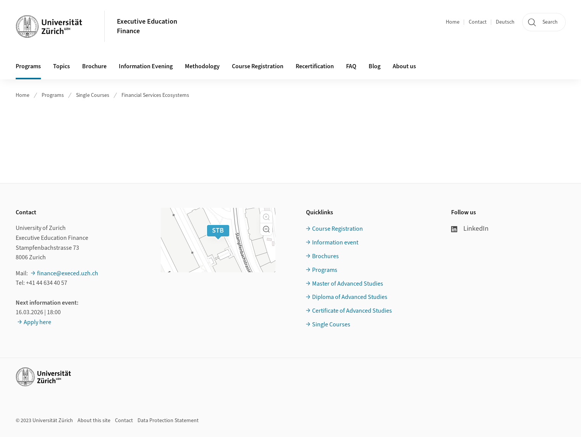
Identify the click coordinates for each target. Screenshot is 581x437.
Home (453, 22)
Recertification (315, 66)
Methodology (202, 66)
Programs (53, 95)
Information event (335, 242)
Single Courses (92, 95)
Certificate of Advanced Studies (352, 311)
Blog (374, 66)
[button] (266, 217)
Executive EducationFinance (147, 26)
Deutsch (505, 22)
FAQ (351, 66)
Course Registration (257, 66)
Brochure (94, 66)
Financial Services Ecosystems (155, 95)
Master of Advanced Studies (347, 284)
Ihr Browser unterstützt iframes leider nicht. (290, 139)
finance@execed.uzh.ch (67, 273)
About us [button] (404, 66)
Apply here (37, 322)
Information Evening (146, 66)
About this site (94, 420)
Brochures (325, 256)
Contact (478, 22)
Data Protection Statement (168, 420)
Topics (61, 66)
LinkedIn (470, 228)
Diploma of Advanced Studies (349, 297)
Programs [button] (28, 66)
